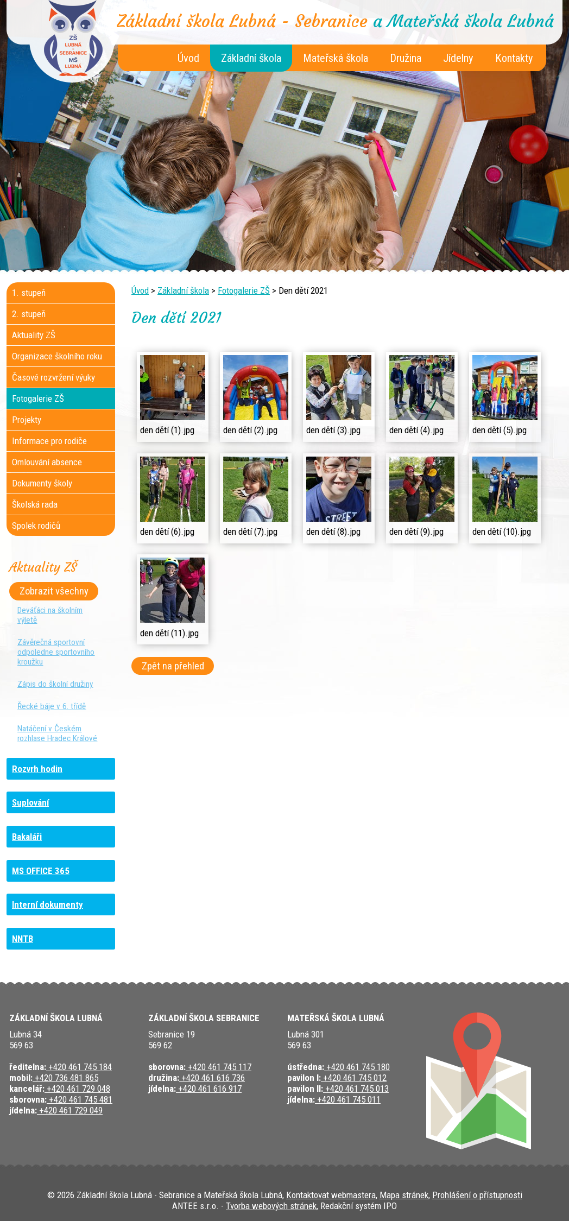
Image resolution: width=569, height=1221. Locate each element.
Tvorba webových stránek (271, 1205)
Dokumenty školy (42, 483)
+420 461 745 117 (218, 1066)
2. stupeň (29, 313)
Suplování (30, 802)
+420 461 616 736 (212, 1077)
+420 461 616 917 (209, 1088)
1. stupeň (29, 292)
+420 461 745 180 (357, 1066)
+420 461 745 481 (79, 1099)
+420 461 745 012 (354, 1077)
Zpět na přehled (173, 666)
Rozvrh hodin (37, 768)
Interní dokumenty (47, 904)
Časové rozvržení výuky (53, 377)
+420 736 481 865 (65, 1077)
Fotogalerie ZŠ (244, 290)
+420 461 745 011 (348, 1099)
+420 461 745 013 (356, 1088)
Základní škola (251, 58)
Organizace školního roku (57, 356)
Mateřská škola (335, 58)
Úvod (188, 58)
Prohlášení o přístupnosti (477, 1195)
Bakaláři (27, 836)
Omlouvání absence (47, 462)
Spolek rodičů (36, 525)
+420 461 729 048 (77, 1088)
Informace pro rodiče (49, 440)
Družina (405, 58)
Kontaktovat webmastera (331, 1195)
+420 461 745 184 (79, 1066)
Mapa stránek (404, 1195)
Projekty (26, 419)
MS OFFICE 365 (40, 870)
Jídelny (458, 58)
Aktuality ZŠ (33, 335)
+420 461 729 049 (70, 1110)
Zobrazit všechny (54, 591)
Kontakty (514, 58)
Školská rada (35, 504)
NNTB (22, 938)
